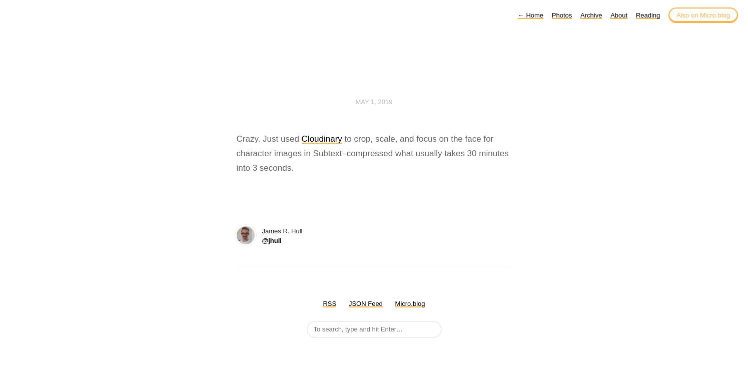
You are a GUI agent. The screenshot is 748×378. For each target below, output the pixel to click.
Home (530, 15)
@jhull (272, 240)
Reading (648, 15)
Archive (591, 15)
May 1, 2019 (374, 102)
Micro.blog (410, 303)
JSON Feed (366, 303)
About (618, 15)
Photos (562, 15)
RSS (329, 303)
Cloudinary (322, 139)
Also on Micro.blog (703, 15)
